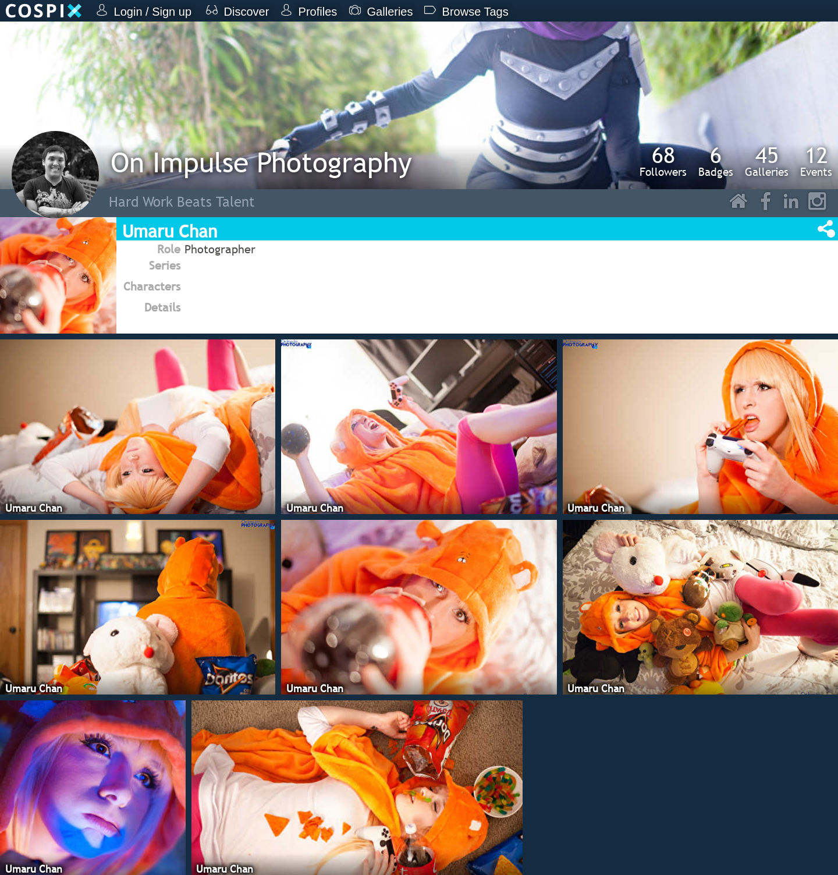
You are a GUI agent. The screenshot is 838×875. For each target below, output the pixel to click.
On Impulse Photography (261, 162)
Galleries (767, 161)
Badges (715, 161)
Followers (663, 161)
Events (816, 161)
